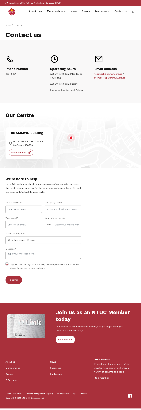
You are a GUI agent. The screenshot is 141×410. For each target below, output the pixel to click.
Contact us (56, 375)
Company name (53, 203)
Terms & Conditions (14, 395)
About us (10, 363)
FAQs (74, 395)
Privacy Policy (63, 395)
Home (8, 25)
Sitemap (83, 395)
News (53, 363)
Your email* (12, 218)
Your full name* (14, 203)
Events (9, 375)
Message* (11, 249)
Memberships (13, 369)
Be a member (101, 379)
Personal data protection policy (39, 395)
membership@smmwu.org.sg (109, 78)
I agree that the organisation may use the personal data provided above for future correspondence (42, 266)
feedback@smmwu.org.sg (108, 74)
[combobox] (43, 241)
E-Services (11, 381)
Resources (55, 369)
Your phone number (56, 218)
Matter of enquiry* (15, 234)
